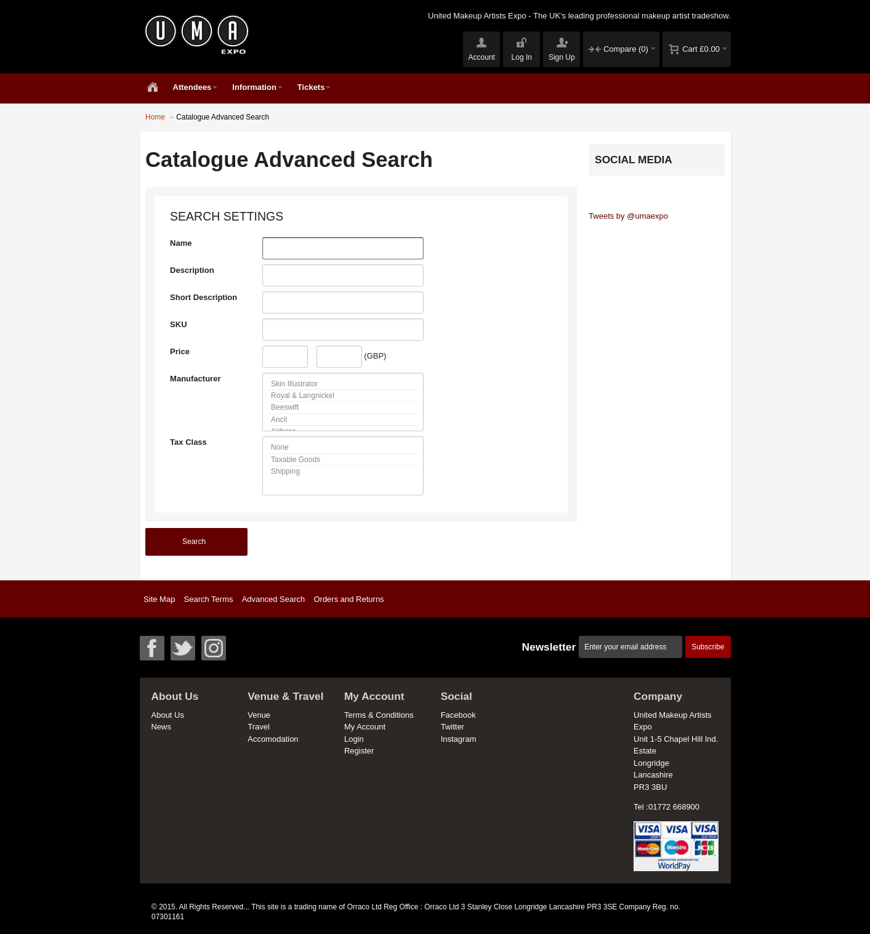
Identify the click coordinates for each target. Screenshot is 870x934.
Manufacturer (195, 378)
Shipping (343, 471)
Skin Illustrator (343, 384)
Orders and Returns (348, 599)
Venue (259, 715)
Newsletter (549, 647)
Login (354, 739)
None (343, 447)
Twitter (452, 726)
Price (180, 351)
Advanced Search (273, 599)
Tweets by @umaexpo (628, 216)
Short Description (203, 297)
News (161, 726)
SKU (178, 324)
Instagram (459, 739)
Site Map (159, 599)
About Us (167, 715)
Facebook (458, 715)
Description (192, 270)
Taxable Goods (343, 460)
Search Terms (208, 599)
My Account (364, 726)
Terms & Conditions (379, 715)
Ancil (343, 420)
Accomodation (273, 739)
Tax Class (188, 442)
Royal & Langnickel (343, 396)
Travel (259, 726)
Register (359, 750)
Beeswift (343, 407)
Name (180, 243)
